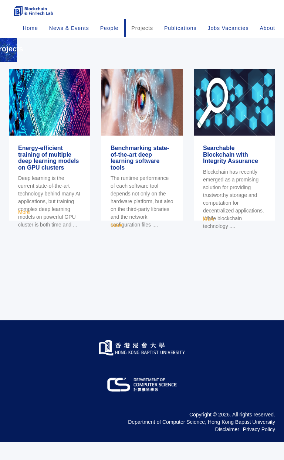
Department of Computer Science (166, 440)
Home (30, 37)
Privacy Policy (259, 447)
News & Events (69, 37)
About (267, 37)
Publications (180, 37)
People (109, 37)
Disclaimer (227, 447)
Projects (142, 37)
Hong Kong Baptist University (241, 440)
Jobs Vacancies (227, 37)
